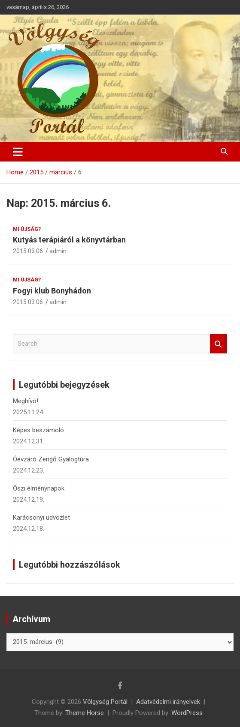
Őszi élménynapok (38, 488)
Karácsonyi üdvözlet (41, 517)
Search (218, 343)
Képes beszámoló (38, 430)
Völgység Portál (105, 702)
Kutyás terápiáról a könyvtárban (69, 239)
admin (58, 251)
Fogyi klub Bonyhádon (52, 290)
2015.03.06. (28, 251)
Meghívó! (25, 401)
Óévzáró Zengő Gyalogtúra (51, 459)
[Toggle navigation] (17, 152)
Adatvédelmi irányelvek (168, 702)
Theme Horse (84, 713)
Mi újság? (27, 229)
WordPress (187, 713)
